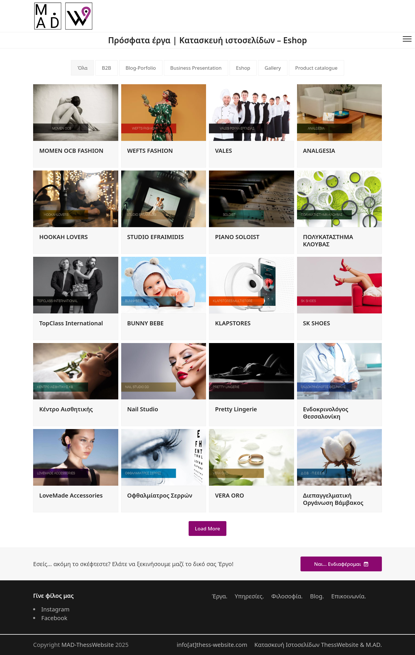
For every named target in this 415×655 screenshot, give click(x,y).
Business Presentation (196, 67)
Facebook (54, 618)
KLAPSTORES (233, 323)
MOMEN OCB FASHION (71, 151)
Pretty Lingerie (236, 409)
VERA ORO (229, 495)
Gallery (272, 67)
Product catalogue (316, 67)
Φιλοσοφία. (287, 596)
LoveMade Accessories (71, 495)
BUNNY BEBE (145, 323)
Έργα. (220, 596)
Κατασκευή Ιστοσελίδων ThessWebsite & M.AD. (318, 645)
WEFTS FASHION (150, 151)
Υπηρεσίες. (249, 596)
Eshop (243, 67)
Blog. (317, 596)
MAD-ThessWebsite (87, 645)
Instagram (55, 609)
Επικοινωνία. (348, 596)
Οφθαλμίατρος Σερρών (159, 495)
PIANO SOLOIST (237, 237)
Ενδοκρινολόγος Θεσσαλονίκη (325, 412)
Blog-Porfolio (141, 67)
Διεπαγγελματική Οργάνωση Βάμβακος (333, 499)
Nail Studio (142, 409)
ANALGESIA (319, 151)
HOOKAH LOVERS (63, 237)
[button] (407, 40)
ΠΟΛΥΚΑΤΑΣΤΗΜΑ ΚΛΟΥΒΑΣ (328, 240)
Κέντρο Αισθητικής (66, 409)
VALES (223, 151)
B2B (106, 67)
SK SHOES (316, 323)
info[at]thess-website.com (212, 645)
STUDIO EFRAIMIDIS (155, 237)
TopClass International (71, 323)
